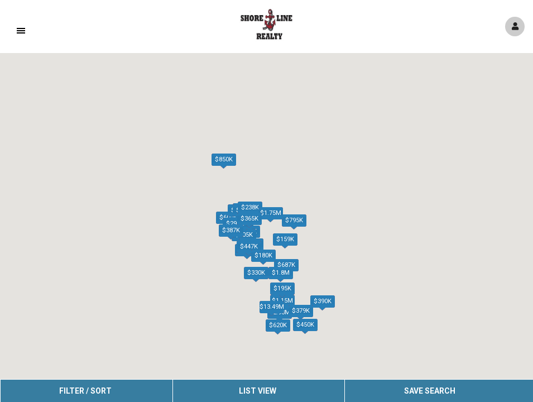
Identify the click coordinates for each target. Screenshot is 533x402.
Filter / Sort (85, 390)
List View (257, 390)
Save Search (429, 390)
